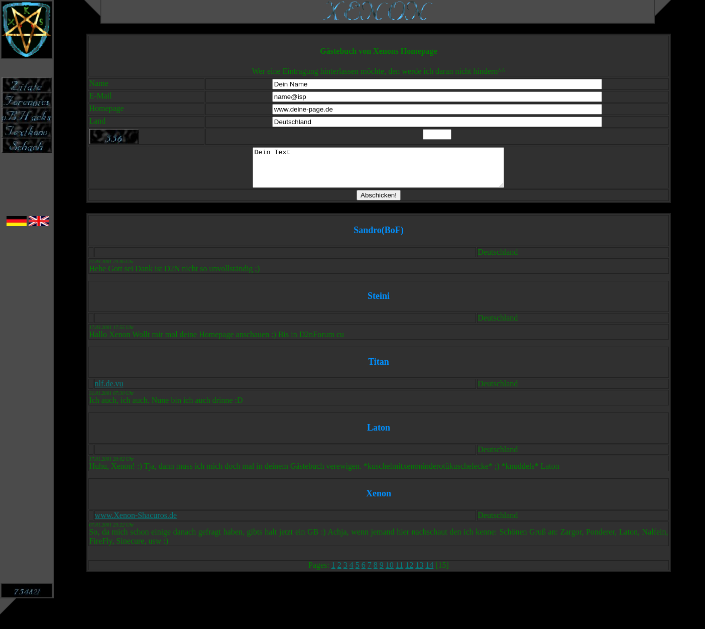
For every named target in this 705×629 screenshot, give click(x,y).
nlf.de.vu (109, 391)
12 (409, 572)
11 (399, 572)
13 (419, 572)
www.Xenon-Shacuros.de (136, 522)
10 (390, 572)
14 (429, 572)
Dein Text (378, 171)
